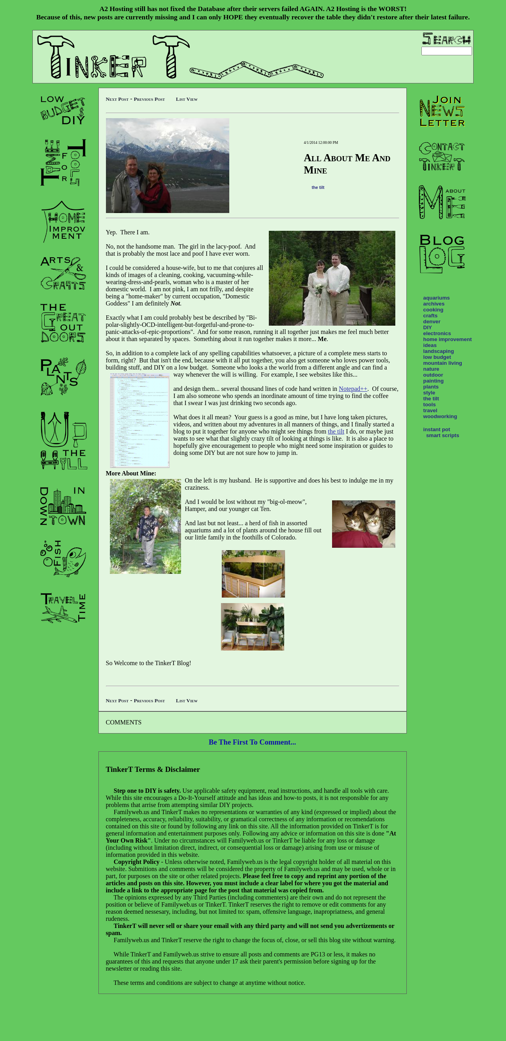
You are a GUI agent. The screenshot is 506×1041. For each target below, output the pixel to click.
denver (432, 321)
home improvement (447, 339)
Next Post (117, 99)
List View (187, 99)
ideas (430, 345)
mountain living (442, 363)
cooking (433, 310)
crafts (430, 316)
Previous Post (149, 99)
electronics (437, 333)
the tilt (318, 187)
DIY (427, 327)
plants (431, 387)
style (429, 393)
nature (431, 369)
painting (433, 381)
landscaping (438, 351)
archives (434, 304)
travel (430, 410)
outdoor (433, 375)
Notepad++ (353, 388)
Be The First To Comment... (252, 742)
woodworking (440, 416)
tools (429, 404)
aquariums (436, 298)
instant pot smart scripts (441, 432)
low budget (437, 357)
